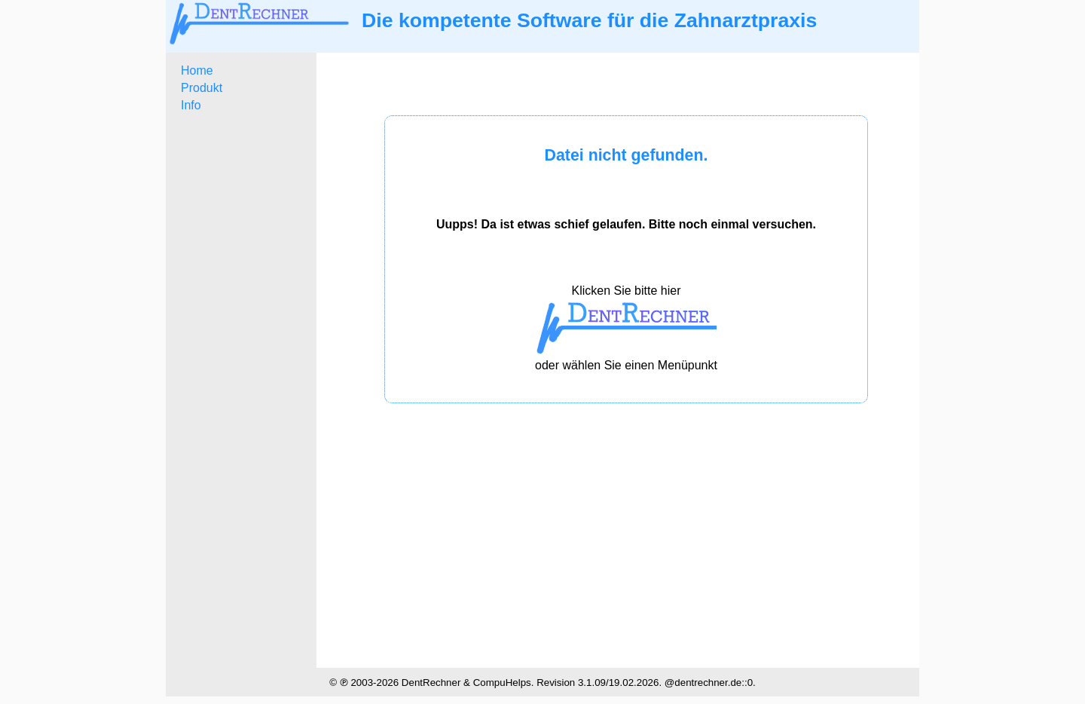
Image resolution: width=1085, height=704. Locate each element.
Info (191, 105)
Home (197, 70)
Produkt (201, 87)
